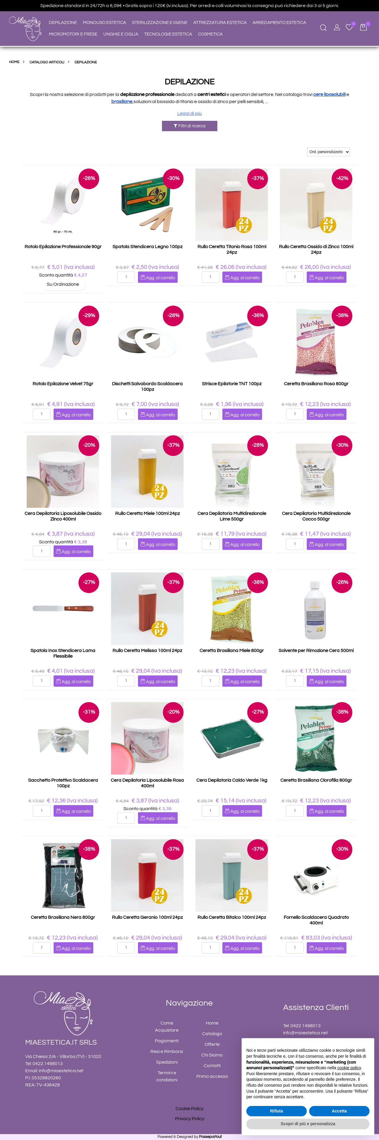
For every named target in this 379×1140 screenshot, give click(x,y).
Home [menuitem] (212, 1023)
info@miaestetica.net (61, 1070)
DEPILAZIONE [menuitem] (63, 22)
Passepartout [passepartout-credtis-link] (210, 1137)
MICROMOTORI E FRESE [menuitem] (73, 34)
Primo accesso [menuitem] (212, 1076)
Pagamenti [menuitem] (167, 1040)
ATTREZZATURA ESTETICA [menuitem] (220, 22)
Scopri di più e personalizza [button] (308, 1123)
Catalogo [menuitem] (212, 1033)
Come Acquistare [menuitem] (167, 1027)
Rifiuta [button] (276, 1111)
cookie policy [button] (349, 1067)
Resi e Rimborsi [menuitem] (166, 1051)
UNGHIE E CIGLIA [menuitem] (120, 34)
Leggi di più (189, 113)
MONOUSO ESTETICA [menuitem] (104, 22)
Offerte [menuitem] (212, 1044)
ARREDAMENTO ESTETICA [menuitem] (279, 22)
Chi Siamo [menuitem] (212, 1055)
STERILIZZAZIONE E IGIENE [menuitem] (159, 22)
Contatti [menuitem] (212, 1065)
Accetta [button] (339, 1111)
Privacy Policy (189, 1118)
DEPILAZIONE (189, 82)
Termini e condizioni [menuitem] (166, 1076)
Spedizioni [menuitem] (167, 1062)
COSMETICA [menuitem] (210, 34)
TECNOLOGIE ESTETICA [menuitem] (168, 34)
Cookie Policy (189, 1108)
